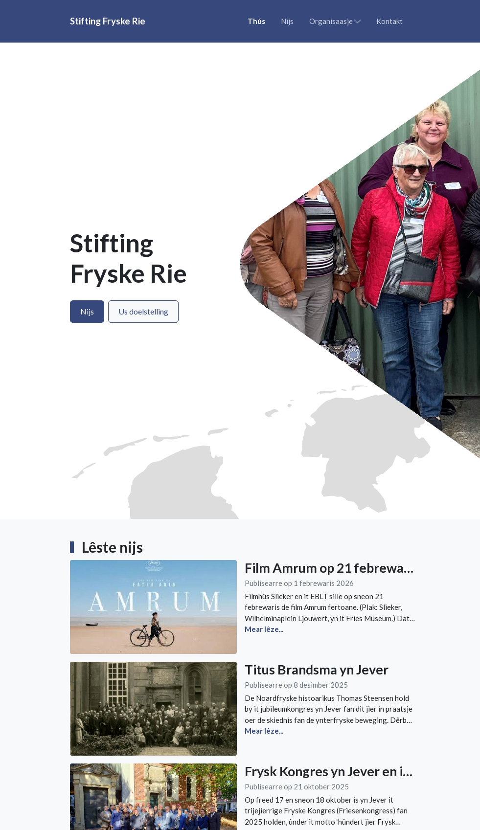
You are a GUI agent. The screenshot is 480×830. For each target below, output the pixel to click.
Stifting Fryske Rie (107, 20)
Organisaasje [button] (335, 21)
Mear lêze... (264, 629)
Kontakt (389, 21)
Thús (256, 21)
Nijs (287, 21)
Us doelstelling (143, 311)
